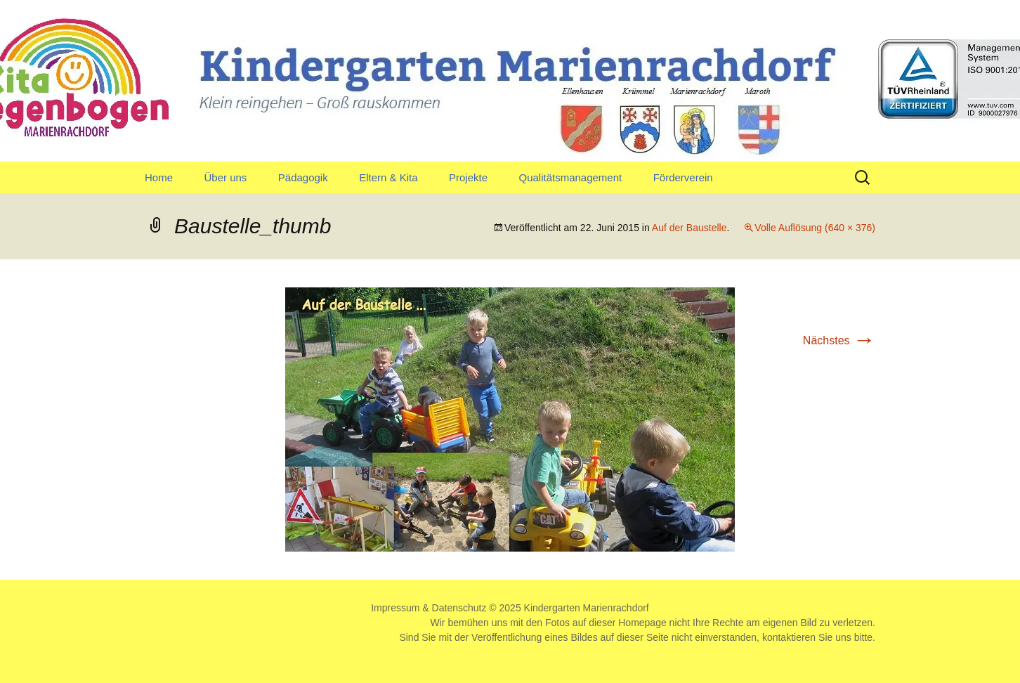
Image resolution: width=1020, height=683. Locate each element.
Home (159, 177)
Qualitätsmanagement (570, 177)
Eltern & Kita (388, 177)
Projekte (468, 177)
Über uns (225, 177)
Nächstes (839, 340)
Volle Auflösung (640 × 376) (814, 227)
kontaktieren (789, 637)
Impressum (395, 607)
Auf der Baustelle (689, 227)
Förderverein (683, 177)
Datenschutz (459, 607)
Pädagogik (303, 177)
